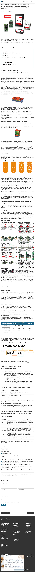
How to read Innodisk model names (9, 64)
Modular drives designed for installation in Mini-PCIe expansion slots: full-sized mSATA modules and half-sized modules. (9, 239)
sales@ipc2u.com (14, 475)
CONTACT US (15, 523)
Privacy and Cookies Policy (4, 540)
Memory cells (5, 55)
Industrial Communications (4, 526)
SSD (6, 310)
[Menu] (33, 1)
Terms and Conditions (4, 538)
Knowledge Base (9, 11)
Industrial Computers (4, 524)
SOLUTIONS (3, 548)
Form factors (6, 59)
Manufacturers (3, 536)
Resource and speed (8, 62)
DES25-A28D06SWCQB (6, 330)
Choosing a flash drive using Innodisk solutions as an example (14, 57)
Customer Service (4, 544)
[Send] (32, 562)
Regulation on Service (4, 545)
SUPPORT (3, 543)
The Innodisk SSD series (7, 66)
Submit (3, 504)
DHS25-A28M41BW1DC (6, 328)
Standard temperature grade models (9, 286)
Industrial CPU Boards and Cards (4, 530)
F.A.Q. (2, 546)
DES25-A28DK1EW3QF (6, 325)
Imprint (2, 537)
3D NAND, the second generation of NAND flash (11, 53)
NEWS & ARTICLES (4, 551)
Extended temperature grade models (9, 287)
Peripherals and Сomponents (3, 532)
